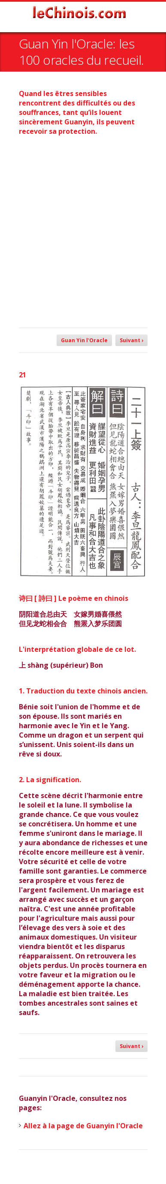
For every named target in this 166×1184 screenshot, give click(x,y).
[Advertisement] (83, 227)
